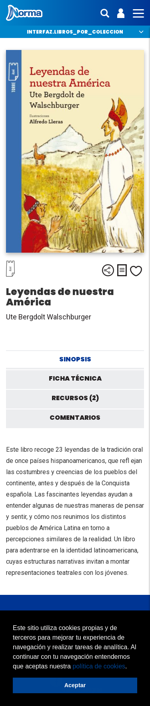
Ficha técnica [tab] (75, 378)
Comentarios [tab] (75, 417)
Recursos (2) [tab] (75, 398)
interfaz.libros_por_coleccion (75, 31)
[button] (130, 667)
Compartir (108, 270)
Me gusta (136, 271)
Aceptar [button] (75, 685)
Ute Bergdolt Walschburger (48, 317)
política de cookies (98, 666)
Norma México (24, 13)
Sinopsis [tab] (75, 359)
